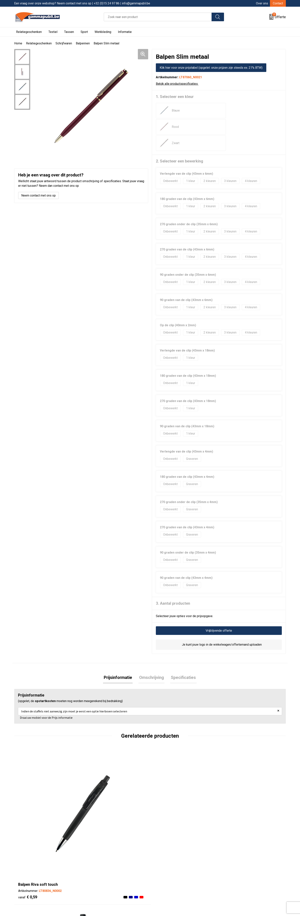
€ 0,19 (95, 801)
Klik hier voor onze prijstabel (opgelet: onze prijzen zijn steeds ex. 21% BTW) (211, 67)
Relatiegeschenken (29, 32)
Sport (84, 32)
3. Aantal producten (173, 571)
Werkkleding (103, 32)
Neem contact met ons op (38, 195)
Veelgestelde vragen (101, 872)
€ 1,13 (231, 796)
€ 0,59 (27, 796)
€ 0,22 (163, 796)
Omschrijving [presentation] (151, 645)
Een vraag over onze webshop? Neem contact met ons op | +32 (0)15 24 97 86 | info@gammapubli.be (82, 3)
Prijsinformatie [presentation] (119, 645)
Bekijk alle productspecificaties (178, 84)
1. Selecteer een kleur (175, 96)
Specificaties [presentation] (182, 645)
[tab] (119, 645)
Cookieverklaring (166, 867)
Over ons (262, 3)
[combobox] (158, 17)
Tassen (69, 32)
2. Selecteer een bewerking (179, 128)
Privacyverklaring (166, 872)
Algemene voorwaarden (170, 861)
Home (18, 43)
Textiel (52, 32)
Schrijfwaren (64, 43)
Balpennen (83, 43)
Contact (278, 3)
